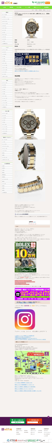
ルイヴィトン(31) (4, 49)
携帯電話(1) (4, 174)
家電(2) (3, 172)
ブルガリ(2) (4, 25)
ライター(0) (4, 183)
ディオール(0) (4, 100)
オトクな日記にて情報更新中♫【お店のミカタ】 (23, 382)
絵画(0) (3, 185)
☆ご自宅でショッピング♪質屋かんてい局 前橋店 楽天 (24, 335)
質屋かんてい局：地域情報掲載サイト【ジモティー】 (24, 384)
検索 (40, 422)
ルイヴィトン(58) (4, 113)
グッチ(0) (3, 89)
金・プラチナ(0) (4, 139)
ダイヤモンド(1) (4, 157)
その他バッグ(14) (4, 76)
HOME (4, 7)
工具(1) (3, 170)
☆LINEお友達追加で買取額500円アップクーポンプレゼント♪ (26, 338)
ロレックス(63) (4, 14)
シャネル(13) (4, 54)
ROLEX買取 (19, 7)
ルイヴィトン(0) (4, 82)
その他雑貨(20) (4, 133)
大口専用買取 (40, 430)
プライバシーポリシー (47, 432)
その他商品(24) (4, 192)
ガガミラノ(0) (4, 34)
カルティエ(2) (4, 124)
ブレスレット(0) (4, 148)
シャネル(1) (4, 87)
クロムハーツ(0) (4, 67)
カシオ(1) (3, 32)
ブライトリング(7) (5, 23)
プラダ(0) (3, 93)
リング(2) (3, 141)
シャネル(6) (4, 117)
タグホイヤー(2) (4, 21)
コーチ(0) (3, 58)
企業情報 (17, 432)
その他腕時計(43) (4, 43)
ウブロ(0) (3, 41)
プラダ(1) (3, 122)
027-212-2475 (38, 2)
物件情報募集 (26, 432)
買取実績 (11, 7)
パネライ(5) (4, 36)
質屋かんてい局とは (19, 430)
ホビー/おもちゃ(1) (5, 179)
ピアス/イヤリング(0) (5, 146)
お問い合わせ (46, 430)
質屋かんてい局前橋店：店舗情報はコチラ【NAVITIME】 (25, 386)
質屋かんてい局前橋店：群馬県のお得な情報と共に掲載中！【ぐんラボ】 (28, 390)
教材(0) (3, 181)
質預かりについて (37, 7)
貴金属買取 (46, 7)
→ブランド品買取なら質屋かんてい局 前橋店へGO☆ (25, 302)
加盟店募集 (25, 430)
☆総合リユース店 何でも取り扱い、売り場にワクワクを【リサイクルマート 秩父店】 (30, 339)
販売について (33, 432)
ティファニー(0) (4, 65)
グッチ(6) (3, 56)
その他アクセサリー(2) (5, 159)
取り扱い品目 (40, 432)
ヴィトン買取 (27, 7)
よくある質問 (46, 435)
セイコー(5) (4, 30)
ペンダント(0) (4, 150)
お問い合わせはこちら (47, 3)
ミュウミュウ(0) (4, 69)
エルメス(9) (4, 115)
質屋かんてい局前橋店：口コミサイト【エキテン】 (24, 388)
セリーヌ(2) (4, 74)
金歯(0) (3, 155)
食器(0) (3, 190)
